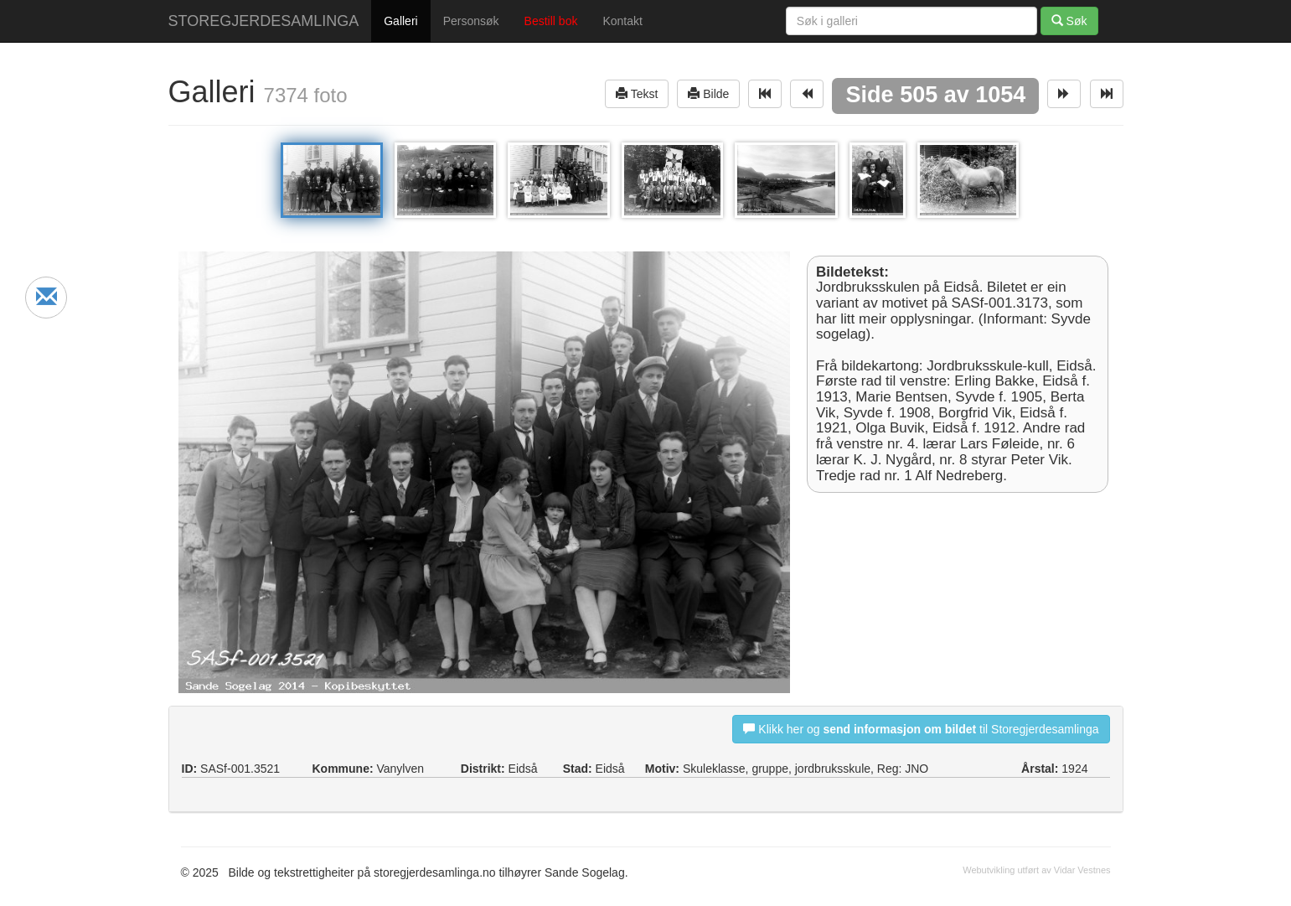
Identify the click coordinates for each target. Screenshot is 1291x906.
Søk (1069, 20)
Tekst (637, 93)
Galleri (400, 21)
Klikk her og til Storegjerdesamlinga (920, 729)
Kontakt (622, 21)
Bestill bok (551, 21)
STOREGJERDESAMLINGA (263, 21)
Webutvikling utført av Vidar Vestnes (1036, 870)
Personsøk (471, 21)
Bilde (708, 93)
